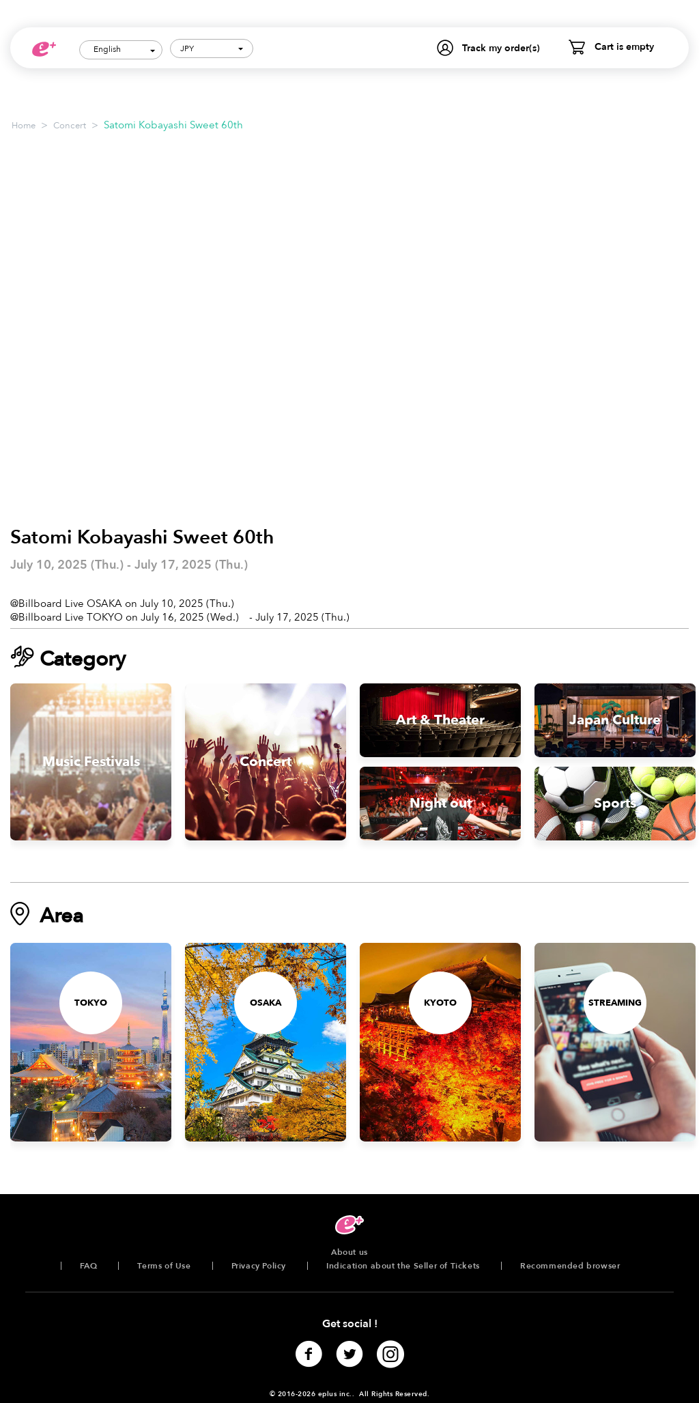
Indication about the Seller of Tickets (403, 1265)
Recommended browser (570, 1265)
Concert (69, 125)
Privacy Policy (258, 1265)
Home (23, 125)
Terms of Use (163, 1265)
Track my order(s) (501, 48)
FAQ (89, 1265)
